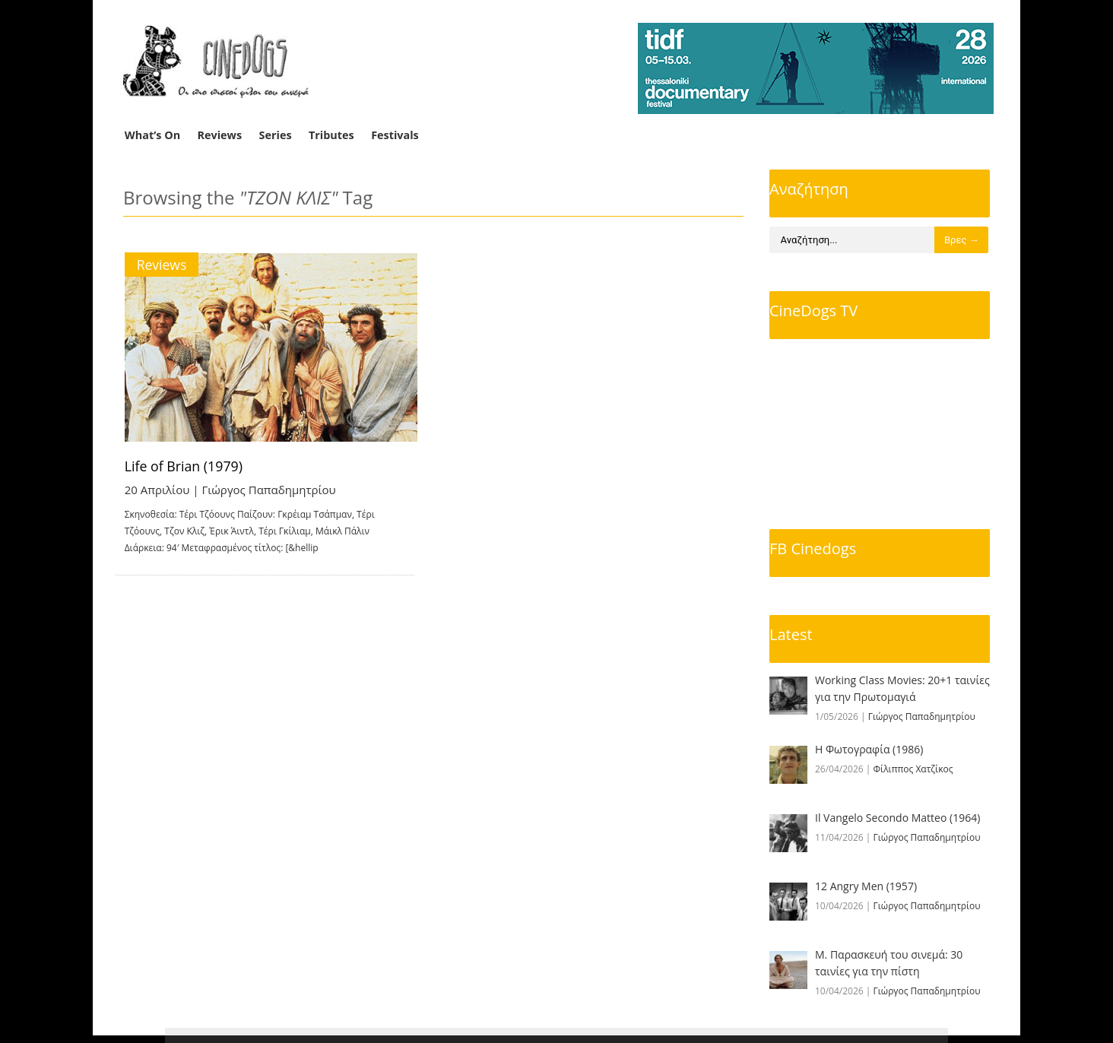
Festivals (395, 135)
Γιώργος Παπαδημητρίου (269, 489)
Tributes (331, 135)
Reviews (220, 135)
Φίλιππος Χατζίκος (913, 768)
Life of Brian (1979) (184, 466)
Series (275, 135)
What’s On (152, 135)
